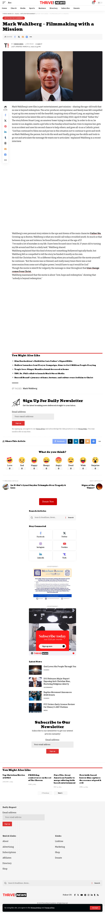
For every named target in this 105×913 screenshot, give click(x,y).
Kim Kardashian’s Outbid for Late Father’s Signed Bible (45, 364)
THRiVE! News (19, 44)
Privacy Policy (37, 908)
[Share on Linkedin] (6, 134)
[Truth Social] (64, 561)
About (5, 847)
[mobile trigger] (5, 2)
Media (46, 715)
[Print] (27, 37)
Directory (7, 869)
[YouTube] (81, 901)
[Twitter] (64, 540)
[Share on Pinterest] (6, 127)
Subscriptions (9, 858)
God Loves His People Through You (60, 671)
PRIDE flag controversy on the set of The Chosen (38, 783)
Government (48, 692)
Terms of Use (52, 908)
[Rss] (97, 901)
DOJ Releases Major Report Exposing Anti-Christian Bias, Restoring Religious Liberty (57, 686)
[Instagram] (40, 550)
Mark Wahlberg (30, 392)
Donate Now (48, 506)
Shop (5, 875)
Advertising (8, 853)
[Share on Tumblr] (6, 140)
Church (46, 675)
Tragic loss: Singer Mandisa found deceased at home (43, 373)
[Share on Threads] (6, 146)
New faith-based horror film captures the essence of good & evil (90, 784)
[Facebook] (40, 540)
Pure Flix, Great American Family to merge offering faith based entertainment (65, 784)
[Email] (23, 37)
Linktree (59, 847)
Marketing (60, 853)
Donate (58, 864)
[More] (30, 37)
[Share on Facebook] (15, 37)
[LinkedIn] (40, 561)
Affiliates (7, 864)
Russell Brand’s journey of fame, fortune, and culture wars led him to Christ (56, 381)
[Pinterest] (84, 901)
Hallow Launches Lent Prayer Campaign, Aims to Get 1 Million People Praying (57, 368)
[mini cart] (93, 3)
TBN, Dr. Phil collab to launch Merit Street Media (41, 377)
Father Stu (96, 237)
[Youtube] (64, 550)
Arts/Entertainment (13, 18)
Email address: (33, 418)
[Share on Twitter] (19, 37)
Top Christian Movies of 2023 (11, 781)
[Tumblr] (94, 901)
